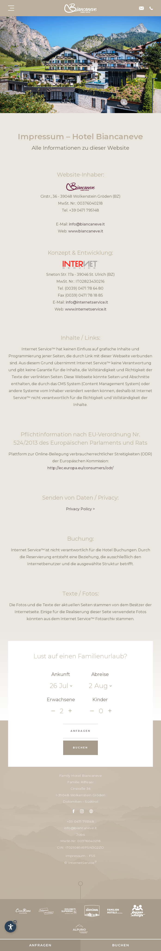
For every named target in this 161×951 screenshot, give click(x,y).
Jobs (80, 834)
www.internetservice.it (85, 309)
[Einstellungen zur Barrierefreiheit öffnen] (10, 926)
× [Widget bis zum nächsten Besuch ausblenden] (15, 921)
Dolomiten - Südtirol (80, 801)
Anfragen (40, 945)
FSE (92, 856)
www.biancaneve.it (85, 231)
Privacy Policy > (80, 509)
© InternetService (80, 862)
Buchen (120, 945)
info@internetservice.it (87, 302)
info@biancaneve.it (87, 224)
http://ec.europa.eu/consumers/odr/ (80, 468)
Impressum (75, 856)
